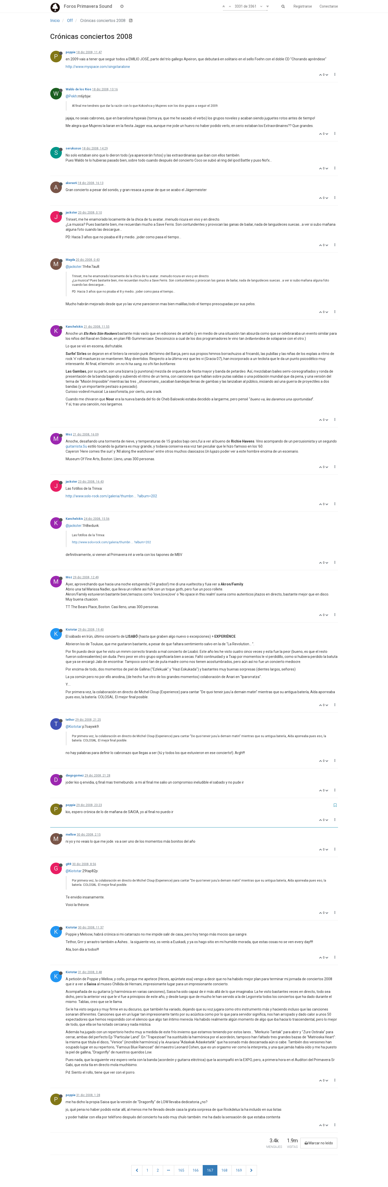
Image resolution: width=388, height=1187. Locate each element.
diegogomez (75, 775)
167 (210, 1170)
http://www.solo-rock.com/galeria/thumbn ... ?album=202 (111, 496)
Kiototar (71, 629)
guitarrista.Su (76, 446)
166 (196, 1170)
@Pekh (71, 96)
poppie (70, 52)
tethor (70, 719)
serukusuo (73, 148)
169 (239, 1170)
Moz (69, 434)
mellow (71, 834)
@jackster (74, 267)
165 (181, 1170)
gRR (68, 864)
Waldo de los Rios (78, 89)
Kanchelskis (74, 326)
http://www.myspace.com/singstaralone (98, 67)
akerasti (71, 183)
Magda (70, 260)
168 (224, 1170)
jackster (71, 212)
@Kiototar (74, 727)
